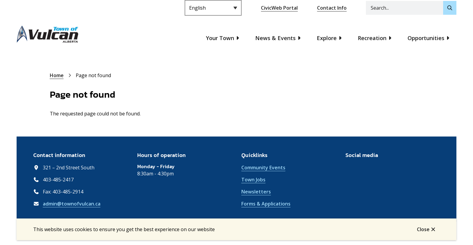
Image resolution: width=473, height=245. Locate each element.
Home (57, 75)
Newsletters (256, 191)
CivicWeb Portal (279, 8)
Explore (327, 38)
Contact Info (332, 8)
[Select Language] (213, 8)
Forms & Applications (265, 203)
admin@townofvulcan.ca (71, 203)
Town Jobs (253, 179)
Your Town (220, 38)
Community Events (263, 167)
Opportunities (426, 38)
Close (423, 229)
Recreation (372, 38)
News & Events (275, 38)
